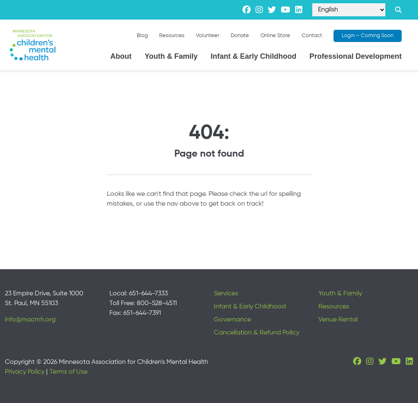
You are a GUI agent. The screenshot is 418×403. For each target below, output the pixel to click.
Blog (142, 35)
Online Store (275, 35)
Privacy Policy (24, 372)
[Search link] (398, 10)
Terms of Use (68, 372)
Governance (232, 320)
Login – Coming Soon (368, 35)
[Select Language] (348, 9)
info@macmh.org (30, 320)
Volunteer (207, 35)
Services (226, 293)
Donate (240, 35)
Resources (172, 35)
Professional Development (355, 56)
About (120, 56)
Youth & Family (171, 56)
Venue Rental (338, 320)
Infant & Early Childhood (253, 56)
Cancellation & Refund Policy (256, 333)
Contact (312, 35)
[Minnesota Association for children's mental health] (33, 45)
